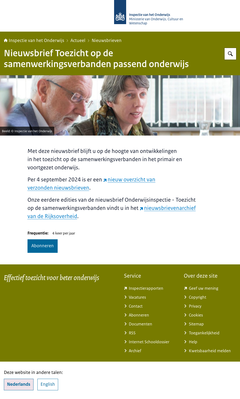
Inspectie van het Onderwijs (34, 40)
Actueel (77, 40)
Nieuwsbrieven (107, 40)
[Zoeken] (230, 54)
